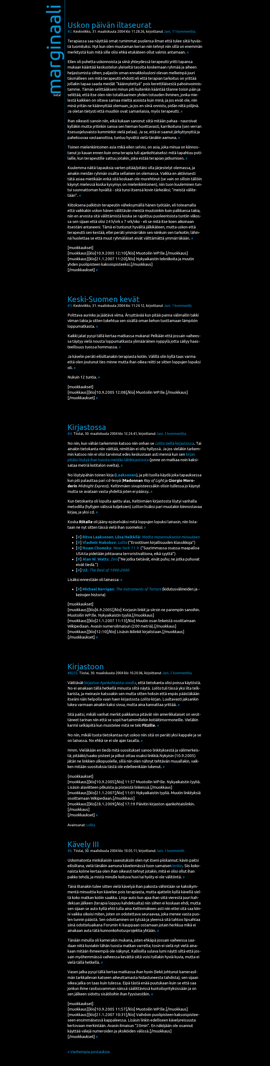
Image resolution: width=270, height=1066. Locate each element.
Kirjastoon (86, 666)
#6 (70, 851)
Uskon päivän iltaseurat (109, 24)
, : (141, 537)
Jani (167, 31)
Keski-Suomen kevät (103, 299)
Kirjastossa (87, 427)
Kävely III (83, 844)
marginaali (53, 49)
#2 (70, 31)
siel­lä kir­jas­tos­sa (174, 443)
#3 (70, 305)
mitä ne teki (138, 725)
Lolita (90, 825)
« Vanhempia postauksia (89, 1052)
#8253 (72, 673)
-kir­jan (150, 699)
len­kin (177, 866)
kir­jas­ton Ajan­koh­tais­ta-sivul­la (110, 683)
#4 (70, 433)
